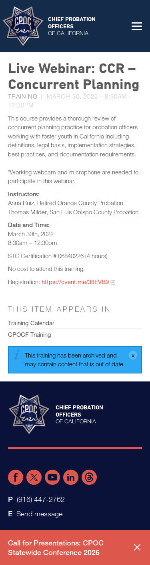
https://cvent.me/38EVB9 (75, 281)
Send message (39, 513)
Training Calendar (31, 322)
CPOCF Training (29, 334)
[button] (137, 26)
